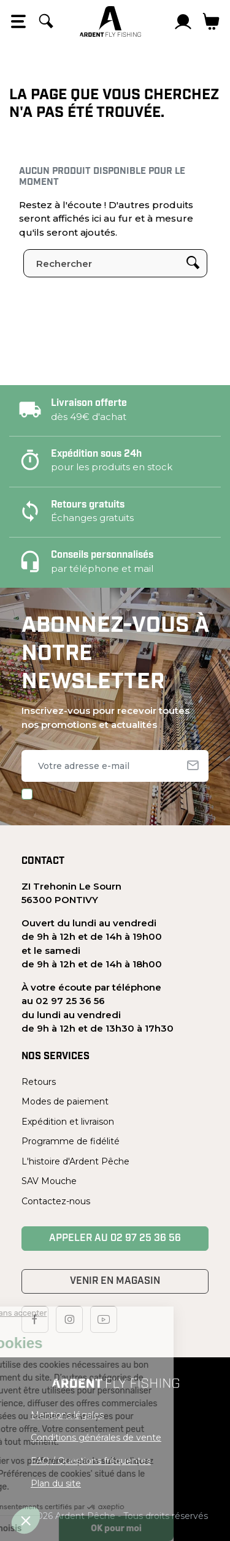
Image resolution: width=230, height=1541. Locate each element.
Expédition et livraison (67, 1121)
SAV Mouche (49, 1181)
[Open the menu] (18, 21)
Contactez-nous (55, 1201)
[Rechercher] (46, 21)
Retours (38, 1081)
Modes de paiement (65, 1101)
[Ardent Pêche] (110, 21)
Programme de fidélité (70, 1141)
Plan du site (56, 1483)
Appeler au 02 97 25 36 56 (115, 1238)
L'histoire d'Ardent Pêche (75, 1161)
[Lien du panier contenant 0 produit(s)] (211, 21)
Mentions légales (67, 1414)
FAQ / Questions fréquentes (91, 1460)
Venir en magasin (115, 1281)
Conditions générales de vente (96, 1437)
